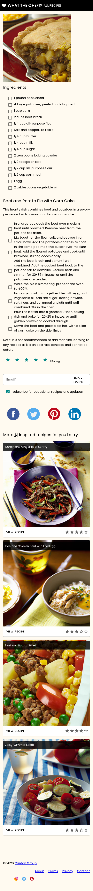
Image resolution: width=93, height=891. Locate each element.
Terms (53, 871)
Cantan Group (26, 863)
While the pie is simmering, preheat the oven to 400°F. (49, 286)
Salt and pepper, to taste (33, 129)
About (39, 871)
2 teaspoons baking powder (36, 155)
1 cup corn (22, 110)
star (7, 359)
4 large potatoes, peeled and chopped (44, 104)
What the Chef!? (25, 5)
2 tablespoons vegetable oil (35, 187)
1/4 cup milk (23, 142)
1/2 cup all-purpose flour (33, 168)
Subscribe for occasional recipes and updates (47, 391)
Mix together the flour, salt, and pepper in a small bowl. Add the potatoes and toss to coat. (50, 239)
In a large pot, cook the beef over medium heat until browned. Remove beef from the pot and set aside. (47, 228)
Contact (83, 871)
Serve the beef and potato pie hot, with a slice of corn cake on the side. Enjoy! (50, 328)
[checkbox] (46, 98)
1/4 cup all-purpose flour (33, 123)
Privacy (67, 871)
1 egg (18, 181)
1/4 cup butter (25, 136)
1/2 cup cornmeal (27, 174)
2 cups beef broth (28, 117)
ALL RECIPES (53, 5)
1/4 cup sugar (24, 149)
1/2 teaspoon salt (27, 161)
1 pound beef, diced (29, 97)
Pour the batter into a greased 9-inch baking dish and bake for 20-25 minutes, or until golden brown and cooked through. (49, 316)
